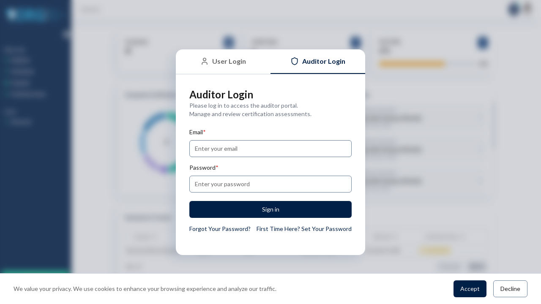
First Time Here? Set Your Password (304, 228)
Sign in (270, 209)
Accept (470, 288)
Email (197, 132)
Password (204, 167)
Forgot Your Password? (220, 228)
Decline (510, 288)
